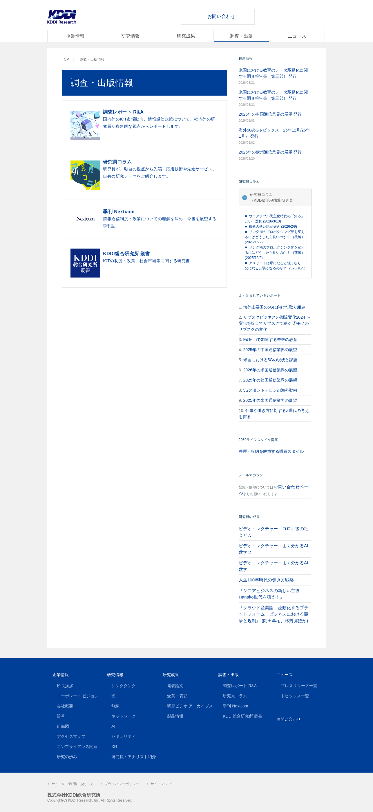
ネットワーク (123, 716)
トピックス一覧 (295, 696)
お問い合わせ (221, 16)
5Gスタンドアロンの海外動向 (270, 390)
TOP (65, 59)
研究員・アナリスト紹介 (133, 756)
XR (114, 746)
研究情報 (130, 36)
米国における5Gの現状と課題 (270, 359)
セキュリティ (123, 736)
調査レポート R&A (240, 685)
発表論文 (175, 685)
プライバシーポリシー (121, 784)
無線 (115, 706)
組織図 (63, 726)
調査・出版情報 (92, 59)
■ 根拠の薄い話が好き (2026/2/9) (271, 227)
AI (113, 726)
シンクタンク (123, 685)
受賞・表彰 (177, 696)
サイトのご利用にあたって (72, 784)
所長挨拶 (65, 685)
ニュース (297, 36)
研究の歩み (67, 756)
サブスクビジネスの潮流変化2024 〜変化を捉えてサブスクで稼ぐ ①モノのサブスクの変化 (274, 323)
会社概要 (65, 706)
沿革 (61, 716)
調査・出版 (241, 36)
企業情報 (75, 36)
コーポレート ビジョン (78, 696)
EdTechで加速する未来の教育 (270, 339)
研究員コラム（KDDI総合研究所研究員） (273, 197)
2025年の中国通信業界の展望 (270, 349)
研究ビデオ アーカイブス (190, 706)
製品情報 (175, 716)
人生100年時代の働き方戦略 (266, 579)
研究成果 (186, 36)
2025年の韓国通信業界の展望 (270, 380)
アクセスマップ (71, 736)
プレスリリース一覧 (299, 685)
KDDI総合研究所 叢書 (242, 716)
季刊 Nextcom (235, 706)
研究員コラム (235, 696)
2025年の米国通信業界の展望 (270, 400)
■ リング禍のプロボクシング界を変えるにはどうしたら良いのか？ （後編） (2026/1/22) (275, 237)
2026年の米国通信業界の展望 (270, 370)
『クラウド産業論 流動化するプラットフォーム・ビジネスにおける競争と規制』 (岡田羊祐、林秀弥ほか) (273, 614)
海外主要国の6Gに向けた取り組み (274, 307)
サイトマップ (161, 784)
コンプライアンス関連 (77, 746)
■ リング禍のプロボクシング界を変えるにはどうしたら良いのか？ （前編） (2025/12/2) (275, 252)
